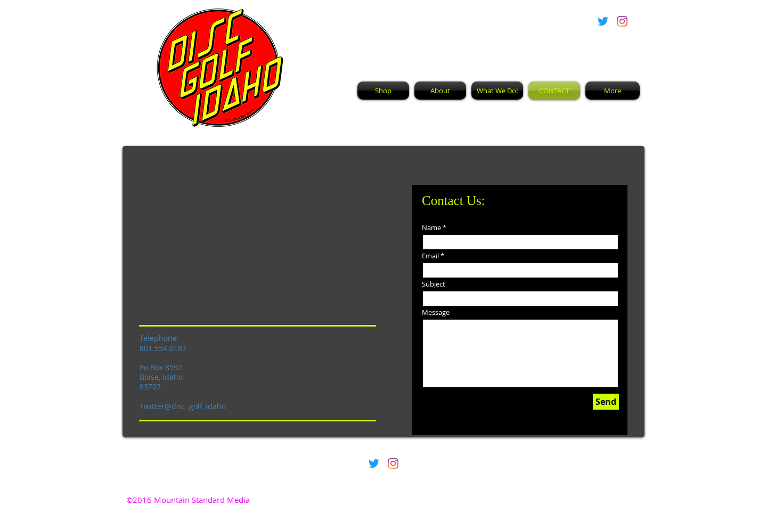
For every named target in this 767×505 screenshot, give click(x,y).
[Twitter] (603, 21)
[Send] (606, 402)
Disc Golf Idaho (438, 39)
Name (431, 227)
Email (430, 255)
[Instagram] (622, 21)
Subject (433, 284)
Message (436, 312)
